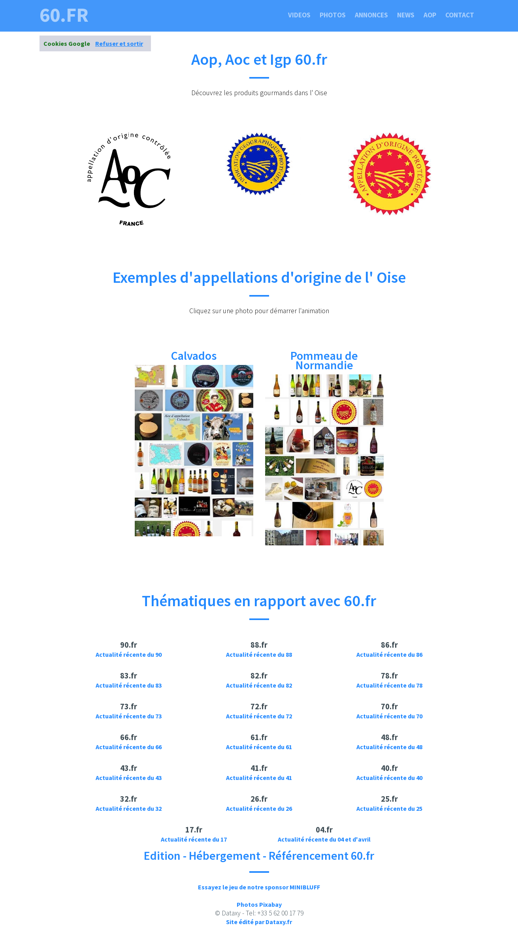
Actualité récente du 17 (194, 839)
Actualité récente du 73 (129, 716)
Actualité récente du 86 (389, 654)
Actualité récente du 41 (259, 778)
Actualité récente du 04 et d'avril (324, 839)
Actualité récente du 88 (259, 654)
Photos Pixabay (259, 904)
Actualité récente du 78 (389, 685)
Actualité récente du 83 (129, 685)
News (405, 15)
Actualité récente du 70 (389, 716)
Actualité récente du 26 (259, 808)
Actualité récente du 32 (129, 808)
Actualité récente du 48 (389, 747)
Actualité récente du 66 (129, 747)
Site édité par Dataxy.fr (259, 922)
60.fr (64, 15)
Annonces (371, 15)
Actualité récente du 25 (389, 808)
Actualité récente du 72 (259, 716)
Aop (430, 15)
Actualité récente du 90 (129, 654)
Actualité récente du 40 (389, 778)
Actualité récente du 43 (129, 778)
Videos (299, 15)
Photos (333, 15)
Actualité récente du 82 (259, 685)
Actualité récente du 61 (259, 747)
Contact (459, 15)
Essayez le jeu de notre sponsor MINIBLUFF (259, 887)
